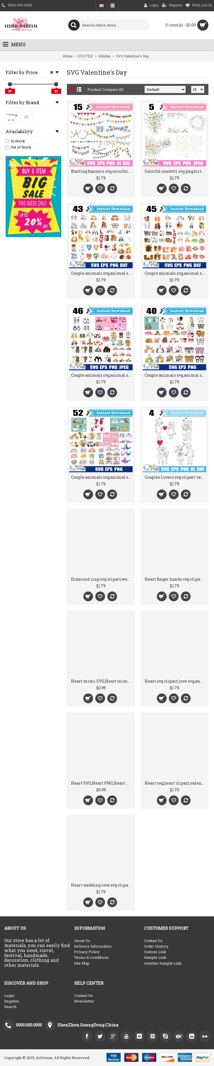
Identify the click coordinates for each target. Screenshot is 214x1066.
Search (10, 1006)
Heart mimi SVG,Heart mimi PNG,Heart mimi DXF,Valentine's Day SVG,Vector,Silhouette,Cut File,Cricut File (102, 681)
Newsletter (84, 1001)
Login (9, 995)
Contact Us (153, 940)
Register (11, 1001)
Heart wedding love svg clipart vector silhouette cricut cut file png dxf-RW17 (102, 885)
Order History (156, 946)
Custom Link (155, 951)
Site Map (81, 963)
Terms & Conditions (91, 957)
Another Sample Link (163, 963)
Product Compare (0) (105, 89)
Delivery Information (92, 946)
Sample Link (155, 957)
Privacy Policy (87, 951)
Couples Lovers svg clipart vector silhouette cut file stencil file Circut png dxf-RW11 (175, 477)
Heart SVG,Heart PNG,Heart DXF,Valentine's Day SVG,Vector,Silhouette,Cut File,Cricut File (102, 783)
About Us (82, 940)
